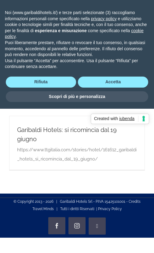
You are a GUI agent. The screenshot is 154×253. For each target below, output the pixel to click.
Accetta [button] (113, 81)
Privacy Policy (110, 209)
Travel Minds (43, 209)
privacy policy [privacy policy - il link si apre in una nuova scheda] (104, 18)
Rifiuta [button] (41, 81)
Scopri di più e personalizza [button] (77, 96)
